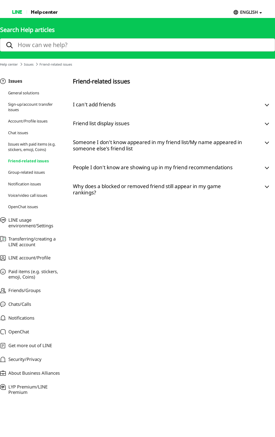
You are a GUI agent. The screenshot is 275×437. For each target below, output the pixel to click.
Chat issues (18, 132)
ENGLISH (249, 12)
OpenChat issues (23, 206)
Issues (28, 64)
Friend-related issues (28, 161)
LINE (17, 12)
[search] (137, 45)
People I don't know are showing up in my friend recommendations (153, 167)
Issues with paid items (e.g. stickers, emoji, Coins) (32, 146)
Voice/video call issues (27, 195)
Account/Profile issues (28, 121)
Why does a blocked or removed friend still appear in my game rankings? (147, 189)
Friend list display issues (101, 123)
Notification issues (24, 184)
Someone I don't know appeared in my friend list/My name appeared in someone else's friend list (157, 145)
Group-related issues (26, 172)
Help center (44, 12)
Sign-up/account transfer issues (30, 107)
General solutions (23, 93)
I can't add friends (94, 104)
